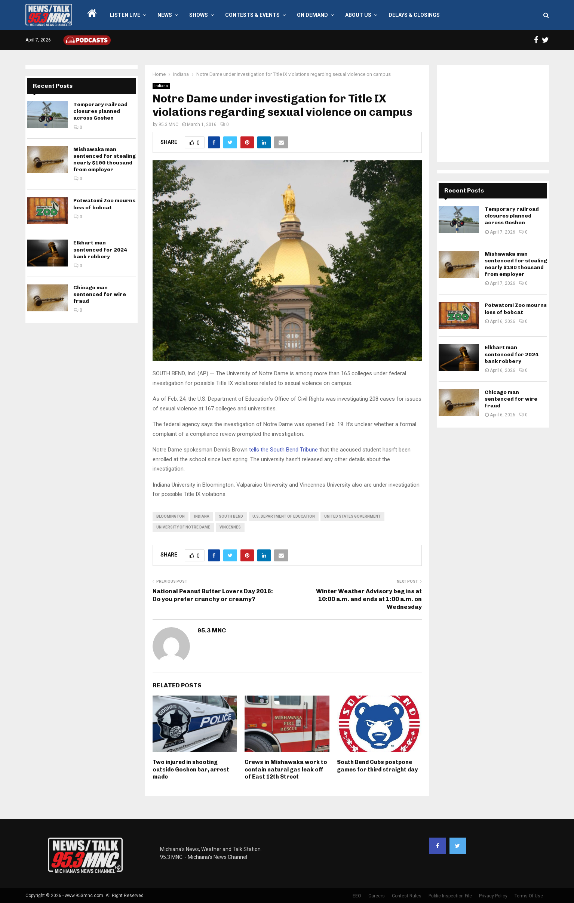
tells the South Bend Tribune (283, 449)
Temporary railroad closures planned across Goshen (100, 111)
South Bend (231, 516)
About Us (358, 15)
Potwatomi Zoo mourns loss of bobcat (104, 203)
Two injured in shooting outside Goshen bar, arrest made (191, 769)
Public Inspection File (450, 896)
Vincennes (230, 527)
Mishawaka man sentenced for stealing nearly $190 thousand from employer (104, 159)
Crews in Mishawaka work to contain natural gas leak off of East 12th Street (286, 769)
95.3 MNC (168, 124)
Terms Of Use (529, 896)
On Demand (312, 15)
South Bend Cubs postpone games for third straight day (377, 766)
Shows (198, 15)
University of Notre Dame (183, 527)
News (164, 15)
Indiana (161, 86)
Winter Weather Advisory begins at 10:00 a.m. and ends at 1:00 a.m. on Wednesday (369, 599)
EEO (357, 896)
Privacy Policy (493, 896)
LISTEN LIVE (125, 15)
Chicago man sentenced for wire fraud (99, 294)
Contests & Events (252, 15)
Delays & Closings (414, 15)
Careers (376, 896)
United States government (352, 516)
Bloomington (170, 516)
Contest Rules (406, 896)
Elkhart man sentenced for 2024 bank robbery (100, 249)
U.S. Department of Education (283, 516)
